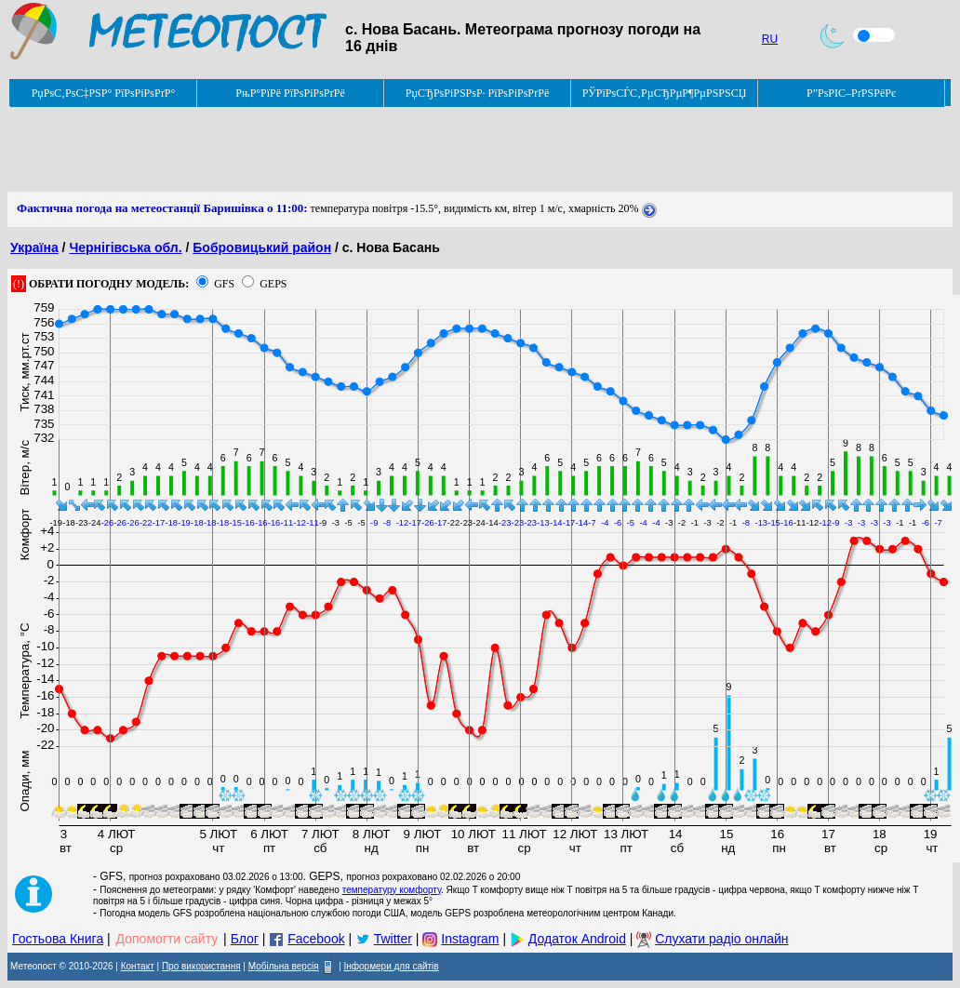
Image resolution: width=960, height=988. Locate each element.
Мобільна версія (283, 966)
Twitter (393, 938)
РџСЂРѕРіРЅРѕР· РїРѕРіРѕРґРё (477, 93)
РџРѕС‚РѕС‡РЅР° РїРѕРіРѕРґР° (104, 93)
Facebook (315, 938)
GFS (224, 283)
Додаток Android (577, 938)
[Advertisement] (346, 150)
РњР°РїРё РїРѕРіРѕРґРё (289, 93)
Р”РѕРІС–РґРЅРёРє (851, 93)
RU (770, 39)
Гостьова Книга (57, 938)
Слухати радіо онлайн (721, 938)
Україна (34, 247)
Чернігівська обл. (125, 247)
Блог (245, 938)
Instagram (470, 938)
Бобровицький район (262, 247)
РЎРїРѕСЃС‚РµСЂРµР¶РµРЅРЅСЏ (664, 93)
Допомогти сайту (167, 938)
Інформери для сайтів (391, 966)
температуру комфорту (391, 890)
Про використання (201, 966)
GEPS (273, 283)
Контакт (137, 966)
